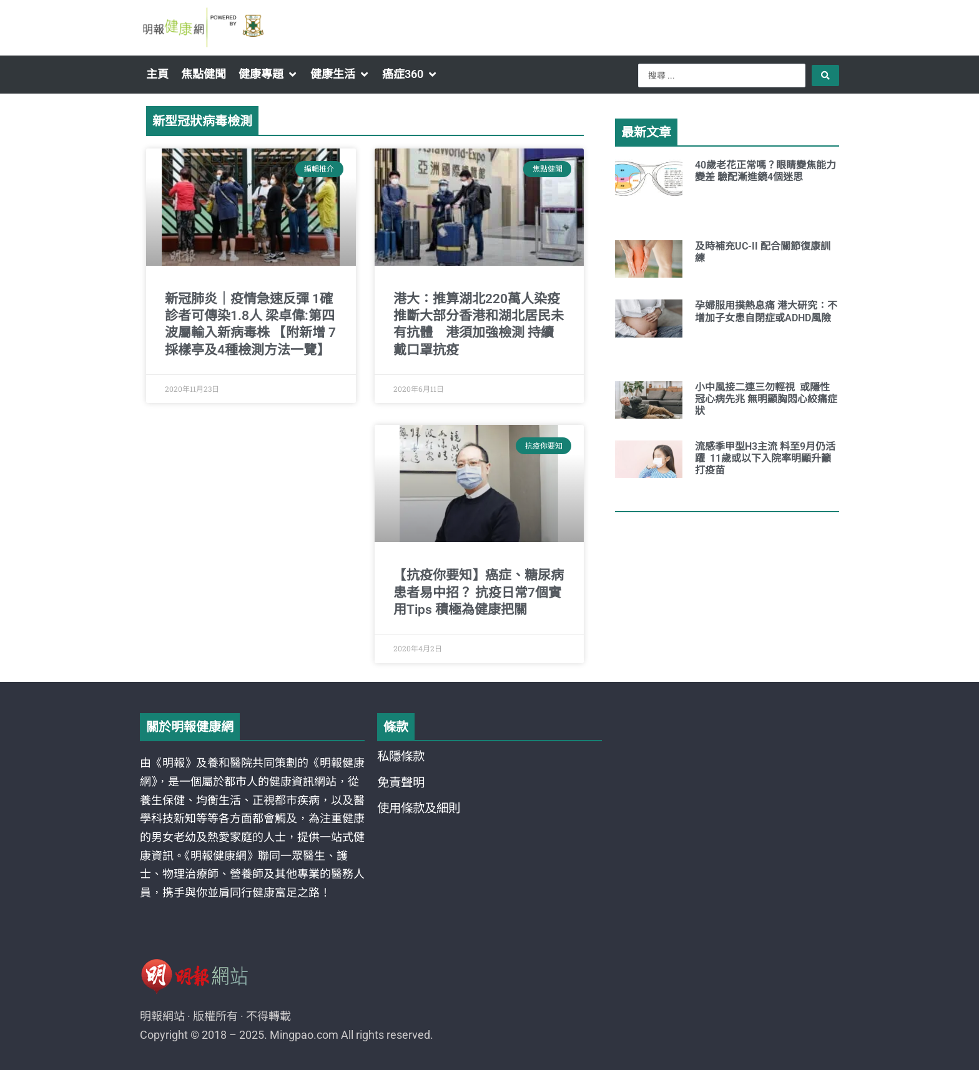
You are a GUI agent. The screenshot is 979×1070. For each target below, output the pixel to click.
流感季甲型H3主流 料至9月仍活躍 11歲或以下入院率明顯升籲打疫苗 (765, 458)
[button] (268, 74)
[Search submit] (825, 75)
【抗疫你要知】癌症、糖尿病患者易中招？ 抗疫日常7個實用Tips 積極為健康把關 (478, 592)
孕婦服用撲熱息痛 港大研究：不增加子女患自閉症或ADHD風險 (766, 311)
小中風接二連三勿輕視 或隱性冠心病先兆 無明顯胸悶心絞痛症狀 (766, 399)
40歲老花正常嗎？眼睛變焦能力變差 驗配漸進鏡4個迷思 (765, 171)
